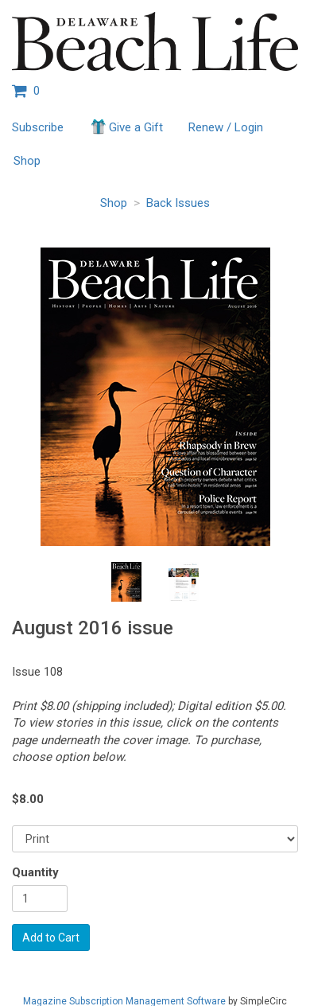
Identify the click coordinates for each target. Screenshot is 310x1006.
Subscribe (38, 127)
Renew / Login (225, 127)
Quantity (35, 872)
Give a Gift (126, 127)
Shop (27, 161)
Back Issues (178, 203)
